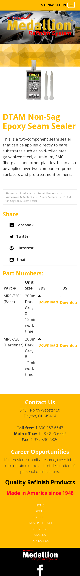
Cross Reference (40, 523)
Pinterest (22, 248)
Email (18, 259)
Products (40, 517)
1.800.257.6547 (49, 427)
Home (40, 505)
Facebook (22, 225)
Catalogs (40, 529)
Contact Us (40, 541)
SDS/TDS (40, 535)
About (40, 511)
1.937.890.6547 (52, 433)
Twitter (20, 236)
